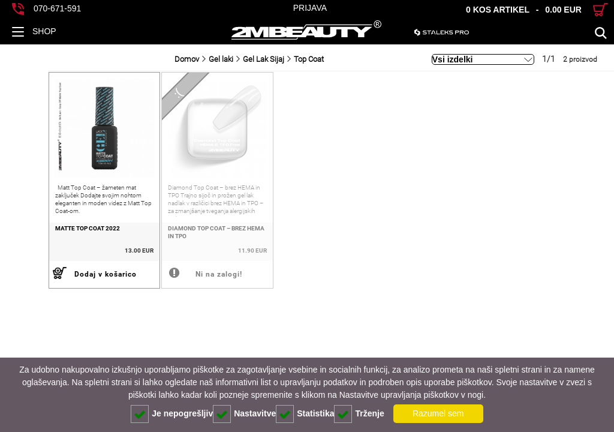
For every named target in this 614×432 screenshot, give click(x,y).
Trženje (359, 414)
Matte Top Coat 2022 (39, 238)
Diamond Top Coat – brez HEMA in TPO (182, 242)
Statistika (305, 414)
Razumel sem (438, 413)
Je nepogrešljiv (172, 414)
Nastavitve (244, 414)
